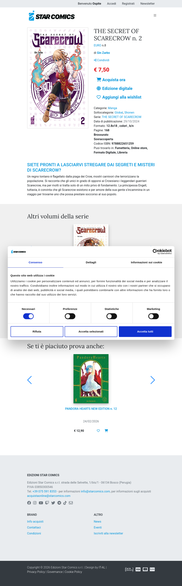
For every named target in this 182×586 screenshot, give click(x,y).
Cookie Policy (73, 572)
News (97, 521)
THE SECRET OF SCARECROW (121, 117)
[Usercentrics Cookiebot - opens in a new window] (155, 251)
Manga (112, 108)
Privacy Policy (36, 572)
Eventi (98, 527)
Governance (55, 572)
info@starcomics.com (95, 491)
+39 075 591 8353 (44, 491)
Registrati (128, 3)
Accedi (111, 3)
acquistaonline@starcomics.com (49, 496)
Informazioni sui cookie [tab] (146, 262)
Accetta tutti (145, 331)
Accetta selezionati (91, 331)
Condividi (101, 60)
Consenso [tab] (35, 262)
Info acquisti (35, 521)
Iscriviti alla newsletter (108, 533)
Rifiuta (37, 331)
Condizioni (34, 533)
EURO (98, 45)
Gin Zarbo (103, 53)
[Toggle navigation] (155, 15)
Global (119, 112)
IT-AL (102, 567)
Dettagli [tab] (91, 262)
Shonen (129, 112)
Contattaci (34, 527)
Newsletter (148, 3)
